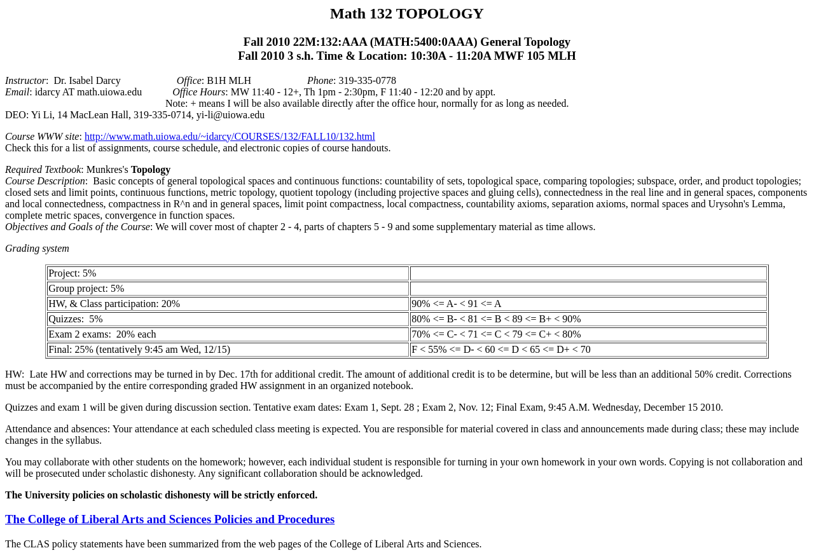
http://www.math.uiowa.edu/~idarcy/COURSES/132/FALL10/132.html (230, 136)
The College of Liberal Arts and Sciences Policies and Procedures (170, 519)
